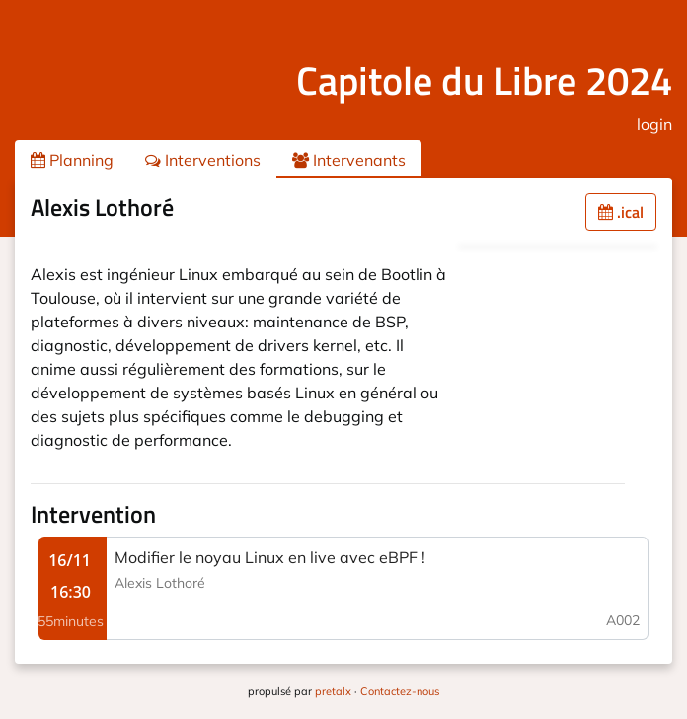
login (654, 124)
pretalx (333, 691)
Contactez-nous (399, 691)
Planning (72, 160)
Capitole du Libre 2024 (484, 80)
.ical (621, 212)
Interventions (203, 160)
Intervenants (349, 160)
